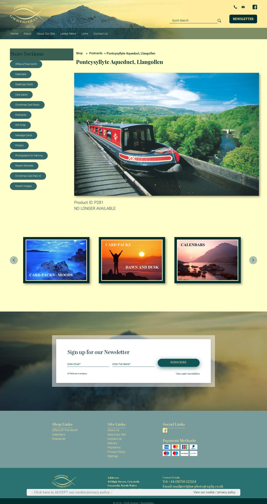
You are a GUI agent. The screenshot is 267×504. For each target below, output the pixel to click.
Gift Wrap (20, 120)
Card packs (21, 90)
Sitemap (112, 451)
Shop (79, 49)
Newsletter (243, 19)
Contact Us (88, 31)
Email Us (238, 6)
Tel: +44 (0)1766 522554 (176, 477)
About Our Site (40, 31)
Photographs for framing (29, 151)
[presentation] (14, 256)
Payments (113, 443)
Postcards (20, 110)
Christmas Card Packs (27, 100)
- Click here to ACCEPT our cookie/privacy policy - (72, 492)
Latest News (60, 31)
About (24, 31)
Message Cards (23, 130)
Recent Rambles (24, 161)
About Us (113, 425)
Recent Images (23, 181)
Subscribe (178, 358)
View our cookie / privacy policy (215, 492)
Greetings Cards (24, 80)
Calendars (20, 69)
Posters (19, 141)
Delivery (112, 438)
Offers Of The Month (65, 425)
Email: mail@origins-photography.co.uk (184, 480)
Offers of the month (26, 59)
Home (13, 31)
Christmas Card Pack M (28, 171)
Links (75, 31)
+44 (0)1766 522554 (211, 7)
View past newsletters (190, 369)
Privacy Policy (116, 447)
